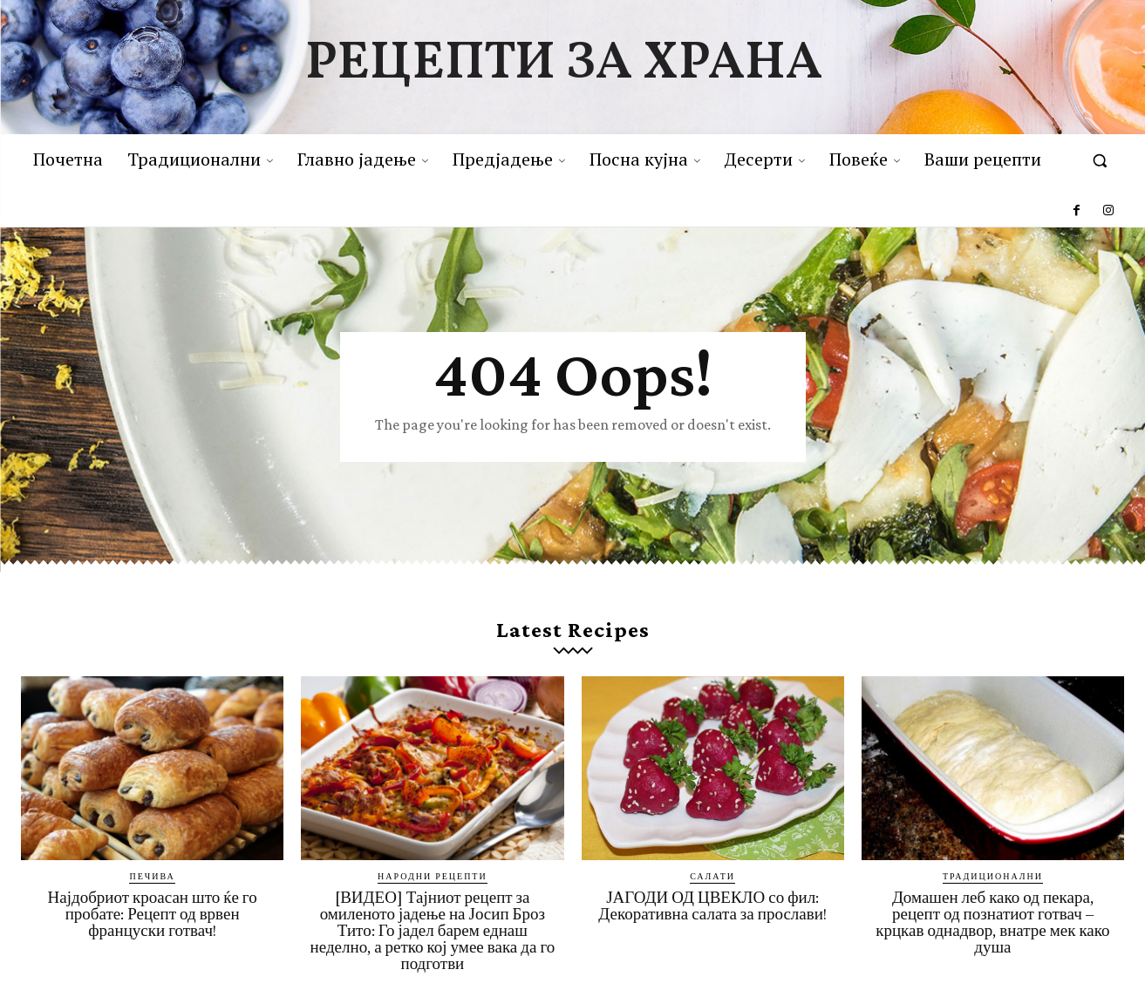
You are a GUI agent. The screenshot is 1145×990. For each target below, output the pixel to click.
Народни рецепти (432, 879)
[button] (1099, 160)
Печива (151, 879)
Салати (712, 879)
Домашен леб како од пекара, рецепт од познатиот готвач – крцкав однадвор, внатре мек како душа (992, 925)
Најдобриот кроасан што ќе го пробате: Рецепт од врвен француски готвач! (152, 917)
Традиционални (993, 879)
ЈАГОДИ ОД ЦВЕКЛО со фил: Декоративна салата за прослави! (712, 909)
